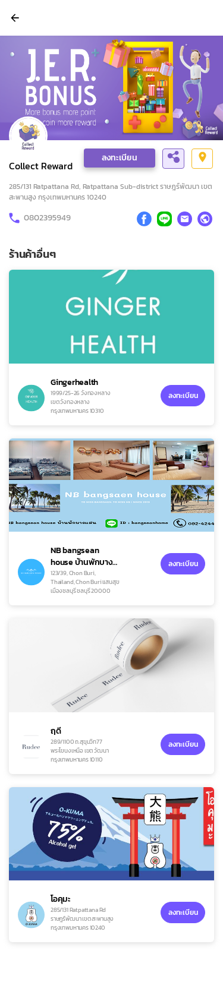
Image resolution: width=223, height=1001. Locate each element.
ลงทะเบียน (119, 157)
